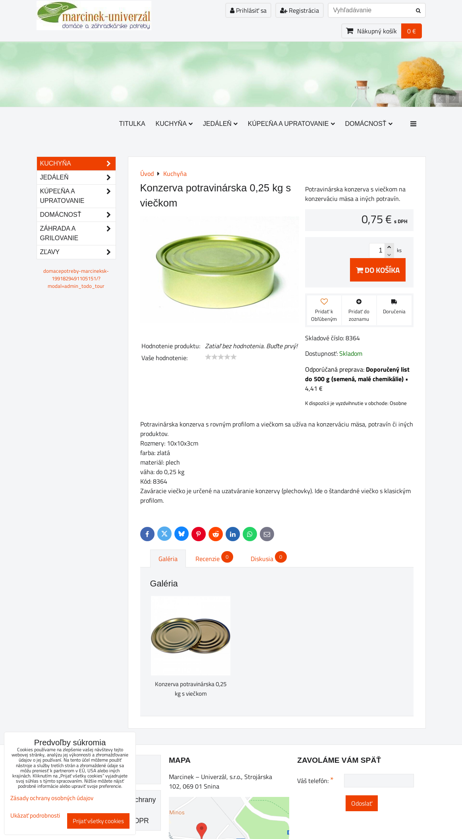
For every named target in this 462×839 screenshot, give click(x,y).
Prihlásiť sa (248, 10)
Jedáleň (220, 123)
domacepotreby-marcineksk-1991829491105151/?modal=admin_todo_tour (76, 278)
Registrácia (299, 10)
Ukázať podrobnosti (35, 815)
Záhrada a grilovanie (78, 233)
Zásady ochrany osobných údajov (51, 797)
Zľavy (78, 252)
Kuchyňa (174, 123)
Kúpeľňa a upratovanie (291, 123)
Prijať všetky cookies (98, 820)
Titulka (132, 123)
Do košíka (378, 270)
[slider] (221, 357)
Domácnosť (368, 123)
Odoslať (361, 803)
